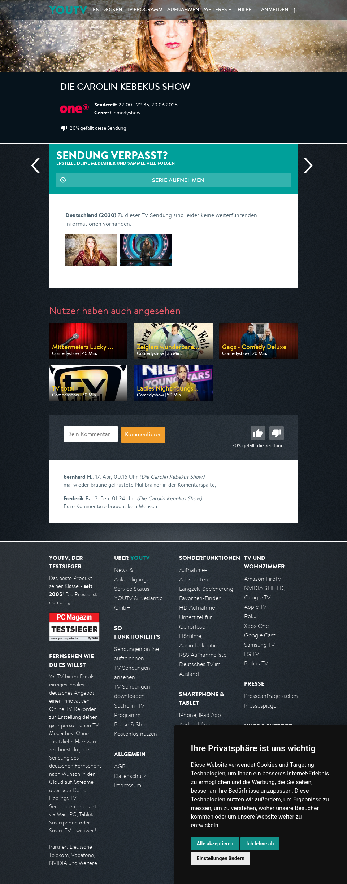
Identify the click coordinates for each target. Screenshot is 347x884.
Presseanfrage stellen (271, 696)
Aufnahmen (183, 10)
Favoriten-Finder (200, 598)
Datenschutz (130, 776)
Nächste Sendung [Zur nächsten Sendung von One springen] (305, 165)
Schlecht (276, 433)
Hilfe (244, 10)
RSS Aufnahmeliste (202, 655)
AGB (120, 766)
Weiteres (215, 10)
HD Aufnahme (197, 607)
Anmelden (275, 10)
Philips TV (256, 663)
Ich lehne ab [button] (260, 843)
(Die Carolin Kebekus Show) (171, 476)
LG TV (251, 654)
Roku (250, 616)
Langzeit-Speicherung (206, 589)
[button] (294, 10)
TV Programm (144, 10)
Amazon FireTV (262, 578)
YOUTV (68, 10)
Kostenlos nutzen (135, 734)
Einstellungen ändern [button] (221, 858)
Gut (258, 433)
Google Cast (260, 635)
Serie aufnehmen (178, 180)
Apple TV (255, 607)
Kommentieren (143, 435)
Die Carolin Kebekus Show (125, 88)
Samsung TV (259, 644)
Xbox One (256, 626)
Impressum (127, 785)
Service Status (131, 589)
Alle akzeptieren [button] (215, 843)
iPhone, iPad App (200, 715)
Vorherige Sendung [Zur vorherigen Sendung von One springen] (38, 165)
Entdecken (107, 10)
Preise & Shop (131, 724)
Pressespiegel (261, 705)
